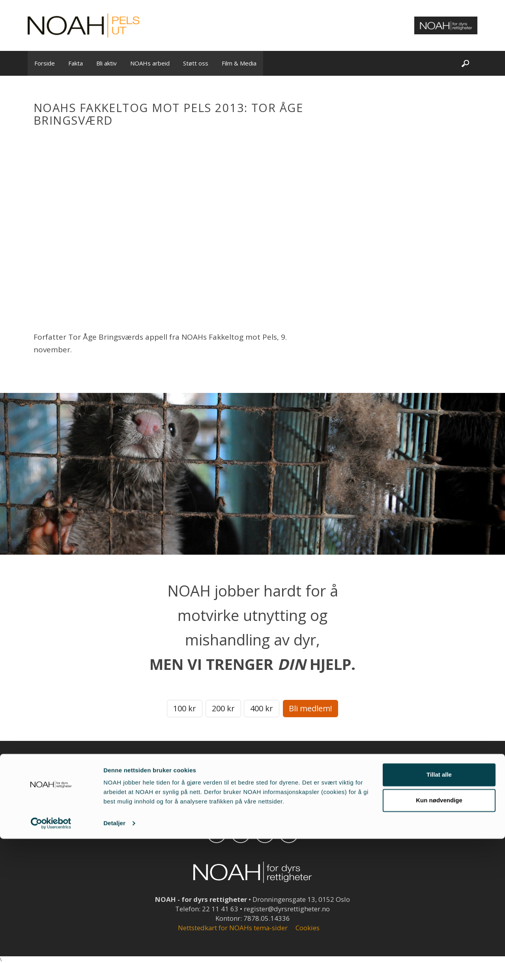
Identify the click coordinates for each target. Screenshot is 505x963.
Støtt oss (195, 63)
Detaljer (114, 947)
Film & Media (239, 63)
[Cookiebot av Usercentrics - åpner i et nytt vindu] (51, 948)
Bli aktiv (106, 63)
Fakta (75, 63)
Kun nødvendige (439, 924)
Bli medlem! (310, 708)
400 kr (261, 708)
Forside (44, 63)
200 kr (223, 708)
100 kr (184, 708)
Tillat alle (439, 899)
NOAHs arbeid (150, 63)
